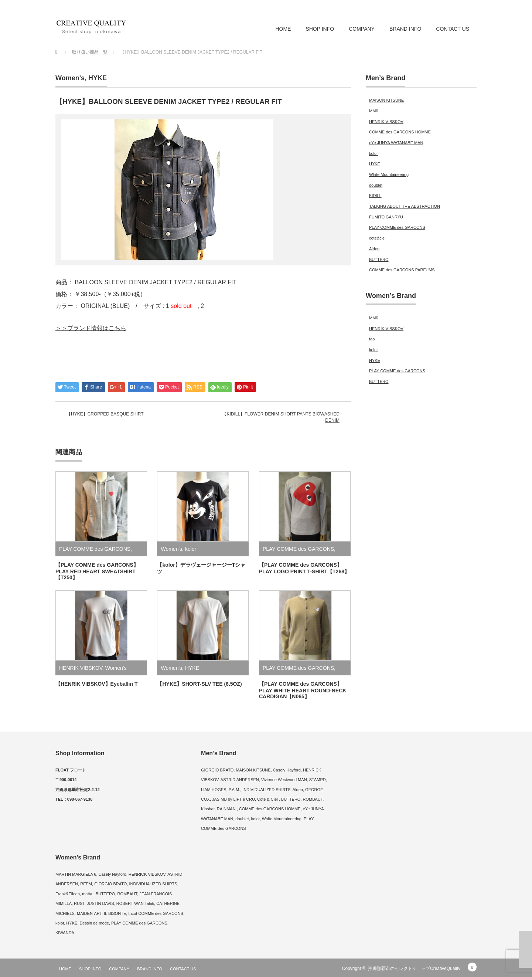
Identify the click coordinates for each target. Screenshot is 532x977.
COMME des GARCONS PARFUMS (402, 270)
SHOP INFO (320, 29)
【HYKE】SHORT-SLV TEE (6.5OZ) (199, 684)
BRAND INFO (405, 29)
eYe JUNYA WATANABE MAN (396, 142)
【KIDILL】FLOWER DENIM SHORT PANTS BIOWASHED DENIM (281, 417)
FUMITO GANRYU (386, 217)
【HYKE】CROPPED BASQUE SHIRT (105, 414)
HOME (283, 29)
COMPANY (362, 29)
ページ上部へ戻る (525, 949)
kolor (190, 549)
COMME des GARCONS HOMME (400, 132)
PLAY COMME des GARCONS (94, 549)
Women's (70, 78)
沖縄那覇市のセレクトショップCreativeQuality (414, 968)
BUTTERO (379, 259)
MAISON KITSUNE (386, 100)
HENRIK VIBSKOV (80, 668)
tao (372, 339)
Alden (374, 249)
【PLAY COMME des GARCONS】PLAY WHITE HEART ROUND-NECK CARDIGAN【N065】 (302, 690)
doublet (375, 185)
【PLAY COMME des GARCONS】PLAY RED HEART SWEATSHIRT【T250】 (97, 571)
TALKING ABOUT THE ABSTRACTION (404, 206)
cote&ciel (377, 238)
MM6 (373, 111)
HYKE (97, 78)
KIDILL (375, 195)
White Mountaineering (389, 174)
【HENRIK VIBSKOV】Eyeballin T (96, 684)
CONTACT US (452, 29)
